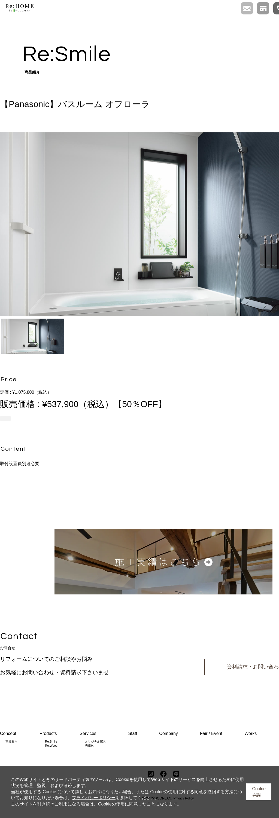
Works (250, 733)
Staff (132, 733)
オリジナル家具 (95, 741)
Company (168, 733)
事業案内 (11, 741)
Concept (8, 733)
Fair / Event (211, 733)
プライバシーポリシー (94, 797)
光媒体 (89, 745)
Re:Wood (51, 745)
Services (88, 733)
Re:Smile (51, 741)
